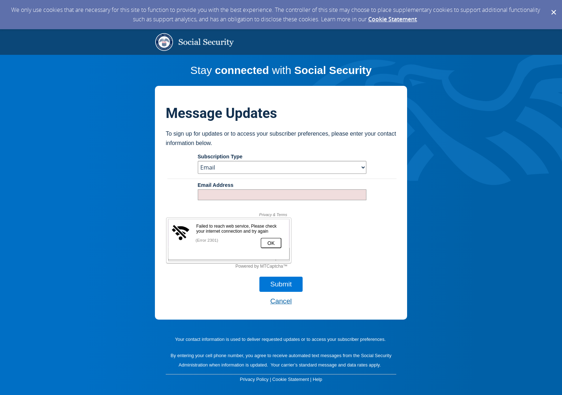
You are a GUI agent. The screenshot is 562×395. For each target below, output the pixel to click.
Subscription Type (220, 156)
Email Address (215, 185)
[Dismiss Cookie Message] (553, 7)
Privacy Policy (254, 379)
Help (317, 379)
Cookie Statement (392, 19)
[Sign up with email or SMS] (281, 284)
